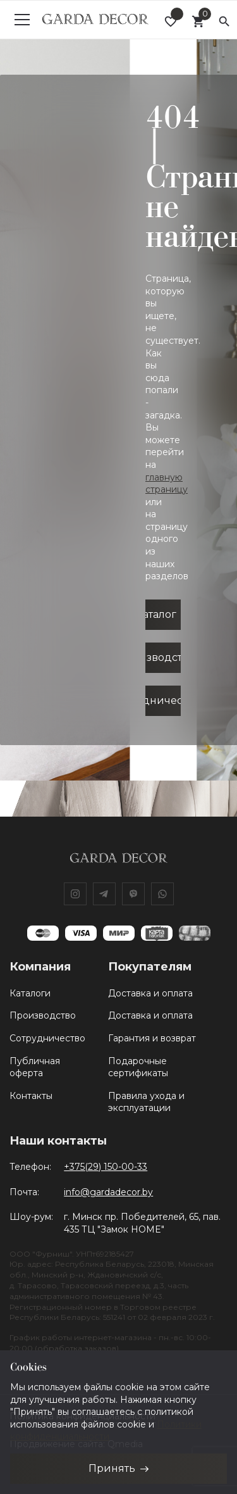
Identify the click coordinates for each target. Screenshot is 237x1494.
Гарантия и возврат (152, 1038)
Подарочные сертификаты (138, 1067)
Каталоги (30, 993)
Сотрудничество (47, 1038)
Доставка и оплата (150, 993)
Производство (42, 1015)
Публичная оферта (34, 1067)
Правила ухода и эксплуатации (146, 1102)
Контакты (30, 1096)
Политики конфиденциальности (106, 1431)
